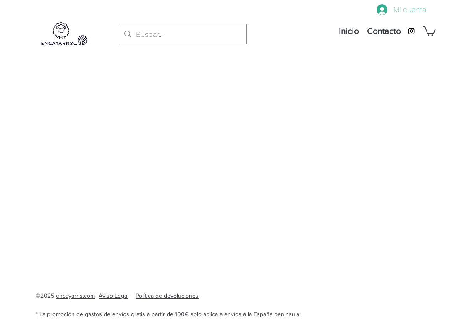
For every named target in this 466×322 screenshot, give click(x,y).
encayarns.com (75, 295)
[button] (429, 30)
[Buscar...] (182, 34)
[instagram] (411, 31)
